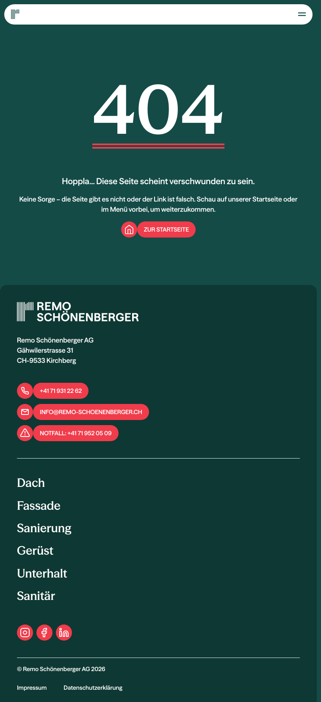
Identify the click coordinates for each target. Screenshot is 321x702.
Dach (31, 483)
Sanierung (44, 528)
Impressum (32, 687)
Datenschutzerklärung (93, 687)
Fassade (39, 506)
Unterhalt (42, 574)
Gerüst (35, 551)
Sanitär (36, 596)
